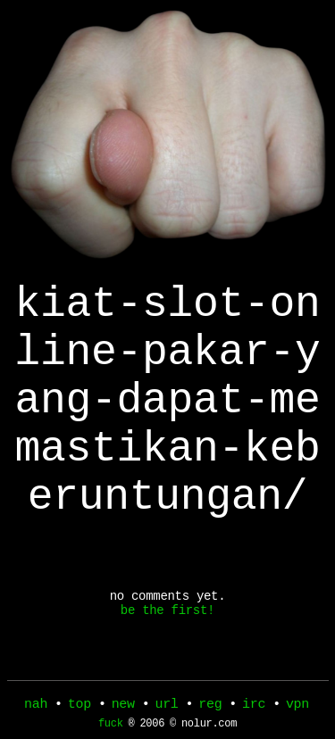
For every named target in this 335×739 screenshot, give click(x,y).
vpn (297, 706)
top (79, 706)
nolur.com (209, 727)
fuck (110, 728)
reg (210, 706)
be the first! (167, 663)
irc (253, 706)
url (166, 706)
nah (35, 706)
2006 (151, 727)
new (123, 706)
